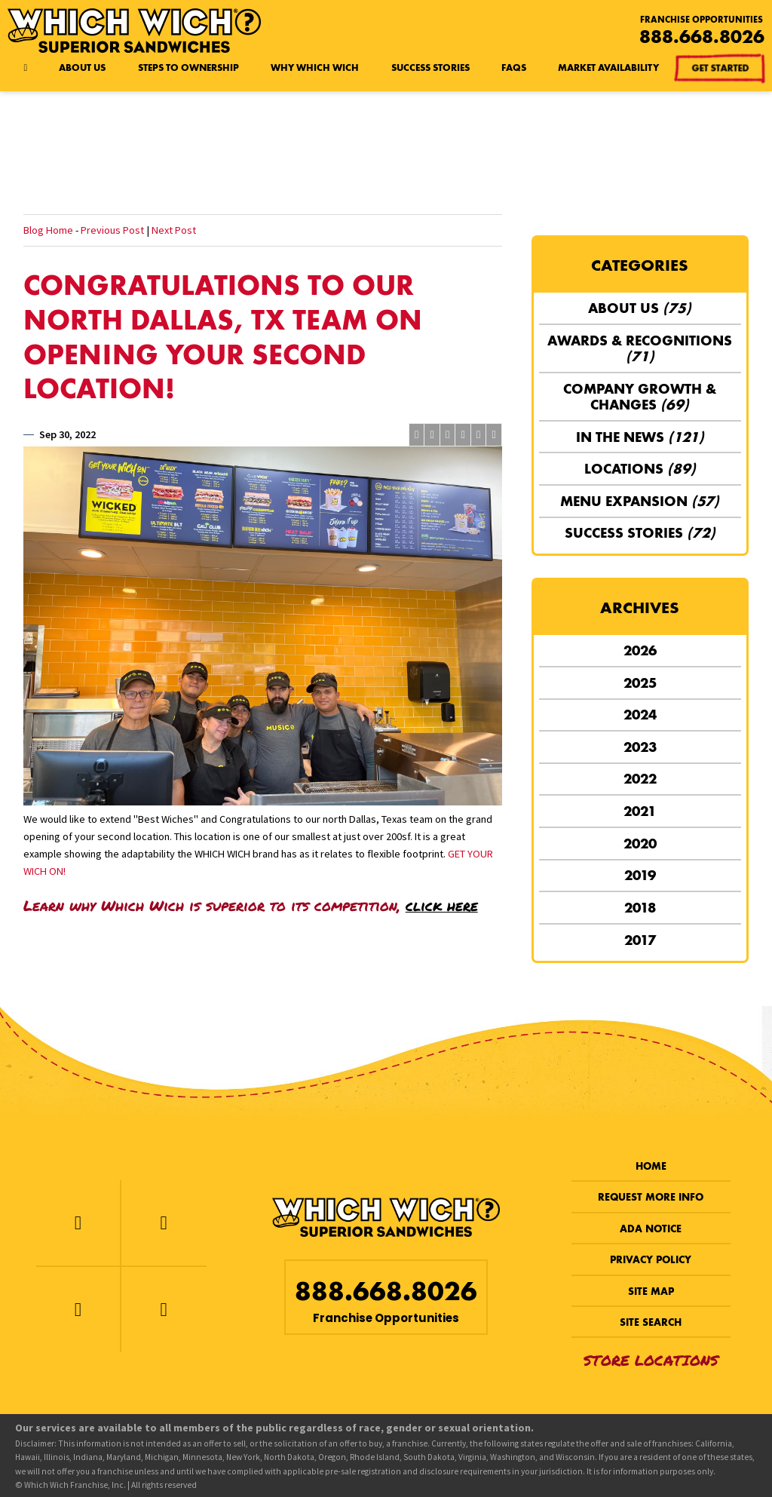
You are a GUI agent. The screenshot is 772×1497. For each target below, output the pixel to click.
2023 (640, 747)
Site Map (651, 1291)
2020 (640, 843)
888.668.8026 (701, 36)
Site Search (651, 1322)
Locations (640, 468)
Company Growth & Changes (639, 396)
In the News (640, 437)
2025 (640, 683)
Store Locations (651, 1360)
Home (651, 1166)
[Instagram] (78, 1309)
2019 (640, 875)
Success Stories (430, 67)
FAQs (513, 67)
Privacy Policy (650, 1259)
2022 (640, 778)
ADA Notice (651, 1228)
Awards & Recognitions (639, 348)
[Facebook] (78, 1222)
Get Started (719, 67)
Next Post (174, 230)
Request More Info (650, 1197)
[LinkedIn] (164, 1309)
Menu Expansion (639, 501)
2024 (640, 714)
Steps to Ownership (188, 67)
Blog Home (48, 230)
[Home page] (25, 68)
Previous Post (112, 230)
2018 (640, 907)
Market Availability (608, 67)
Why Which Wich (315, 67)
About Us (82, 67)
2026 (640, 650)
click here (442, 905)
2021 (639, 811)
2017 (640, 940)
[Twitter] (164, 1222)
